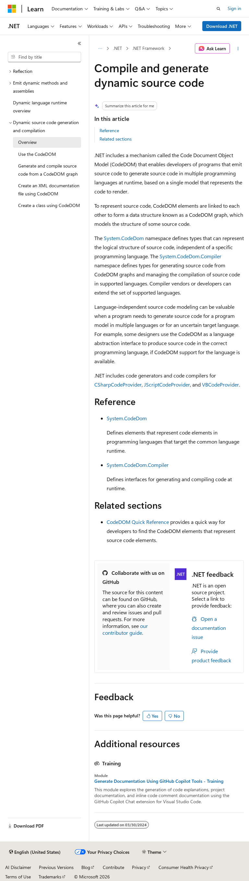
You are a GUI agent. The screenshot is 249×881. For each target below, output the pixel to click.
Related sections (116, 139)
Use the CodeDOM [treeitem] (37, 154)
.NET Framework (148, 48)
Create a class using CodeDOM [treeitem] (49, 205)
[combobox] (44, 57)
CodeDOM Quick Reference (138, 521)
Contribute (113, 867)
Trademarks (50, 877)
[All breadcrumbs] (100, 48)
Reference (109, 130)
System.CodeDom (124, 238)
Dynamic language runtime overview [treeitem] (40, 106)
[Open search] (218, 9)
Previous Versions (56, 867)
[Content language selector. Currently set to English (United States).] (35, 852)
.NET (117, 48)
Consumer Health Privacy (184, 867)
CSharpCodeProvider (118, 384)
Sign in (234, 8)
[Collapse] (79, 43)
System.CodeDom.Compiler (190, 256)
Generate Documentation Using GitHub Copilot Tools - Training (158, 781)
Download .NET (222, 26)
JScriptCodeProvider (167, 384)
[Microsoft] (12, 9)
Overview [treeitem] (27, 142)
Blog (85, 867)
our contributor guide (125, 629)
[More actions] (238, 48)
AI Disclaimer (18, 867)
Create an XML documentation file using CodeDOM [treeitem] (48, 189)
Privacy (139, 867)
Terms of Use (18, 877)
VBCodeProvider (220, 384)
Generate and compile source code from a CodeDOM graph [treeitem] (48, 170)
